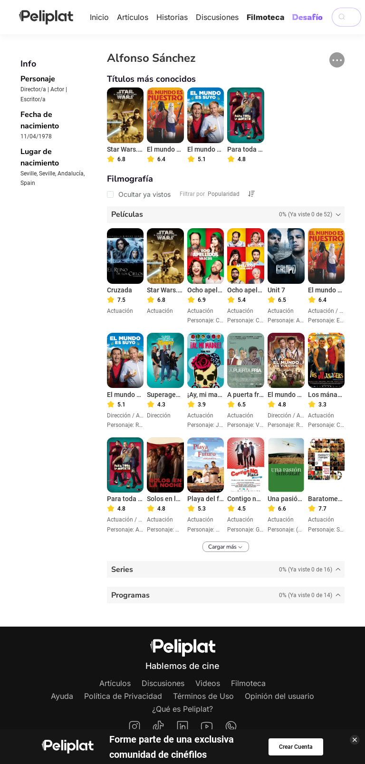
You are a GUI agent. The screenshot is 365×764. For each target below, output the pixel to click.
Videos (207, 683)
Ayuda (62, 696)
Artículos (132, 17)
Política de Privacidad (123, 696)
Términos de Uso (203, 696)
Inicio (99, 17)
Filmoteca (265, 17)
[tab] (226, 214)
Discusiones (217, 17)
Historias (172, 17)
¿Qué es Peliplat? (182, 709)
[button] (337, 60)
